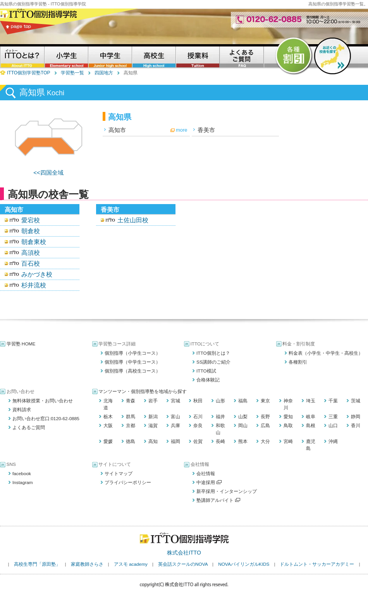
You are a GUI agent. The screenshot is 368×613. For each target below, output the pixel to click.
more (181, 130)
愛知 (288, 416)
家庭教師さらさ (87, 564)
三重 (333, 416)
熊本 (243, 441)
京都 (130, 425)
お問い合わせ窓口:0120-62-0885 (45, 418)
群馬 (130, 416)
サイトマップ (118, 473)
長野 (265, 416)
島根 (310, 425)
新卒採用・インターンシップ (226, 491)
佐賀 (198, 441)
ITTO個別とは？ (213, 353)
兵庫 (175, 425)
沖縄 (333, 441)
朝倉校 (30, 231)
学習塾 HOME (21, 344)
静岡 (355, 416)
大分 (265, 441)
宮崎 (288, 441)
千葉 (333, 401)
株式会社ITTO (184, 552)
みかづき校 (36, 274)
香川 (355, 425)
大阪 (108, 425)
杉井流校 (33, 285)
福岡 (175, 441)
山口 (333, 425)
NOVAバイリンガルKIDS (243, 564)
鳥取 (288, 425)
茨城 (355, 401)
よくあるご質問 (28, 427)
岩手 (153, 401)
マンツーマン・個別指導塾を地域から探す (142, 391)
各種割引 (298, 362)
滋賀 (153, 425)
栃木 (108, 416)
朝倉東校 (33, 242)
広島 (265, 425)
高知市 (117, 130)
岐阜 (310, 416)
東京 (265, 401)
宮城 (175, 401)
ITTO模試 (206, 371)
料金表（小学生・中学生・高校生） (326, 353)
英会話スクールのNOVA (183, 564)
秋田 (198, 401)
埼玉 (310, 401)
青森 (130, 401)
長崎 (220, 441)
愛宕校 (30, 220)
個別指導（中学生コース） (132, 362)
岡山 (243, 425)
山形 (220, 401)
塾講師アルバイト (218, 500)
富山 (175, 416)
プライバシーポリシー (128, 482)
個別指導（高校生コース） (132, 371)
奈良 (198, 425)
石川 (198, 416)
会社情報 (205, 473)
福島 (243, 401)
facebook (21, 473)
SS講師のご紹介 (213, 362)
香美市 (206, 130)
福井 (220, 416)
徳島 (130, 441)
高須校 (30, 252)
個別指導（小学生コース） (132, 353)
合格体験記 (208, 380)
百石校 (30, 263)
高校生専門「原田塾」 (37, 564)
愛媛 (108, 441)
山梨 (243, 416)
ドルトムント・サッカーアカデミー (317, 564)
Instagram (22, 482)
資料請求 (21, 409)
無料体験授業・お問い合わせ (42, 401)
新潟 (153, 416)
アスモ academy (131, 564)
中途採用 (209, 482)
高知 (153, 441)
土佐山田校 (132, 220)
